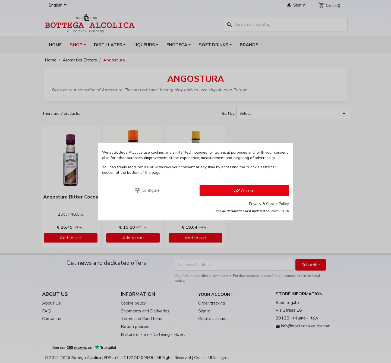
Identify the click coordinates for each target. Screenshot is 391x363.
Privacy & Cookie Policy (269, 203)
